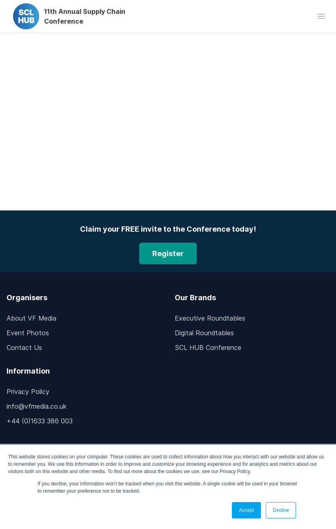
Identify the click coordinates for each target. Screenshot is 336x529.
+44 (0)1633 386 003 (40, 421)
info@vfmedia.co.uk (37, 406)
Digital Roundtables (204, 333)
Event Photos (28, 333)
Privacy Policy (28, 391)
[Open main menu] (321, 16)
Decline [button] (281, 510)
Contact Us (24, 347)
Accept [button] (246, 510)
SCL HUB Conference (208, 347)
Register (168, 253)
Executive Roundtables (210, 318)
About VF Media (31, 318)
